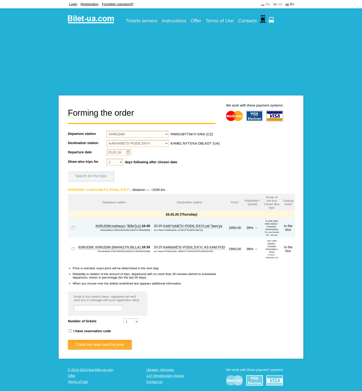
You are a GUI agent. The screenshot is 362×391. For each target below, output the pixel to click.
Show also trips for (83, 161)
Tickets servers (141, 20)
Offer (196, 20)
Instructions (174, 20)
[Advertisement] (181, 63)
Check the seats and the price (99, 345)
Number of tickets (82, 321)
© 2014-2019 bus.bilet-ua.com (90, 370)
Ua (280, 4)
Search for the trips (90, 176)
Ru (267, 4)
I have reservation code (90, 331)
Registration (90, 4)
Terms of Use (220, 20)
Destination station (83, 143)
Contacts (247, 20)
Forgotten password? (118, 4)
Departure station (82, 134)
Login (73, 4)
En (292, 4)
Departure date (80, 152)
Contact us (154, 382)
